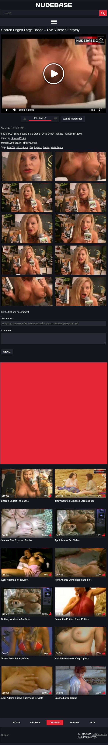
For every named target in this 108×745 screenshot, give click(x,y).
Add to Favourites (72, 118)
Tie (31, 147)
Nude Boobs (57, 147)
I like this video (24, 119)
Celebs (35, 722)
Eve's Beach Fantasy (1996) (22, 143)
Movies (74, 722)
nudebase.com (99, 734)
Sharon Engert (18, 138)
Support (5, 735)
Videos (55, 722)
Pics (92, 722)
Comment (6, 330)
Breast (46, 147)
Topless (38, 147)
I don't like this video (56, 119)
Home (16, 722)
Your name (6, 318)
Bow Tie (11, 147)
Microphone (22, 147)
